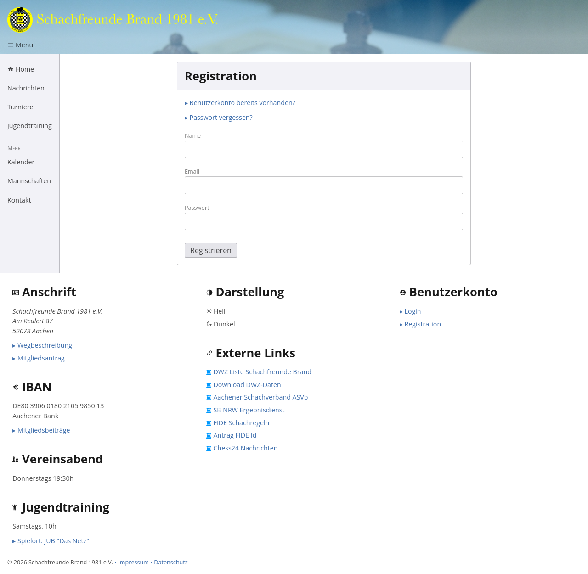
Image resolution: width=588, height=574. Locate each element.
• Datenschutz (169, 562)
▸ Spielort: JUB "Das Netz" (50, 540)
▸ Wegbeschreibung (42, 345)
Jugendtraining (29, 125)
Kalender (20, 162)
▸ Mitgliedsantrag (38, 358)
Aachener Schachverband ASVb (261, 397)
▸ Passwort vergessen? (219, 117)
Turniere (20, 106)
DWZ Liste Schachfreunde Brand (262, 371)
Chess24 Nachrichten (246, 448)
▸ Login (410, 311)
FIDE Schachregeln (242, 422)
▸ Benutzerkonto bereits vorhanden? (240, 102)
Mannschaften (29, 180)
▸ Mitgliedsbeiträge (41, 430)
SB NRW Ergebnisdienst (249, 409)
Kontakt (19, 200)
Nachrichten (26, 88)
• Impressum (131, 562)
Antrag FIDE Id (235, 435)
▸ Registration (420, 324)
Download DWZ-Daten (247, 384)
